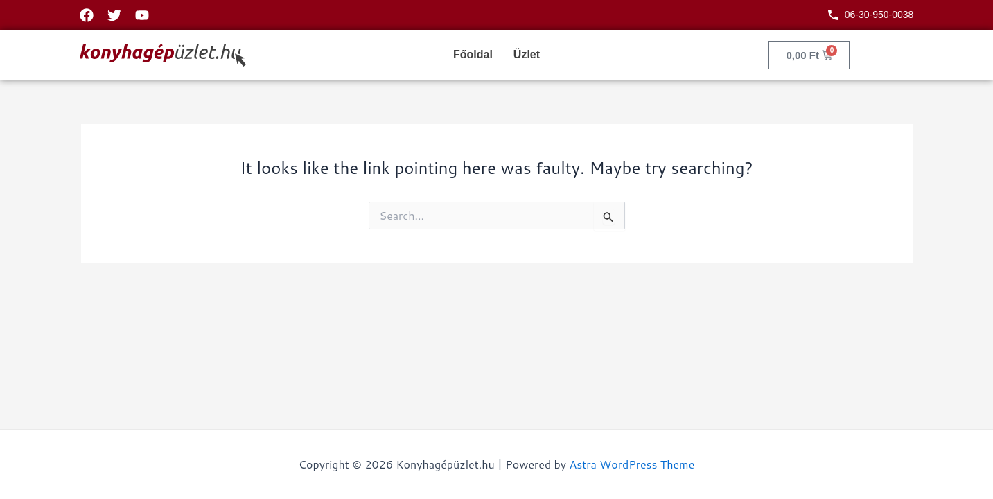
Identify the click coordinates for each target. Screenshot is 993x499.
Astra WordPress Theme (631, 464)
